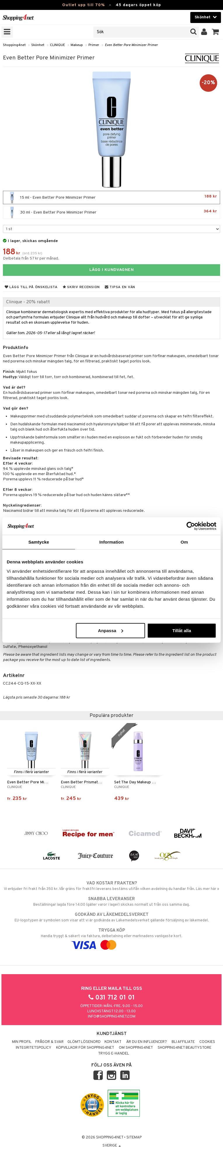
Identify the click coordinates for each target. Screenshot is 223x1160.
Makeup (77, 45)
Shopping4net (14, 45)
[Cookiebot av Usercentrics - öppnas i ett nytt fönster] (190, 526)
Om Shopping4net (136, 1048)
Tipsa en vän (120, 287)
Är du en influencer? (146, 1042)
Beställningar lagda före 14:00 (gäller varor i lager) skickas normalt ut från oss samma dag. (111, 901)
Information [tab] (111, 542)
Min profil (22, 1042)
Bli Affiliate (183, 1042)
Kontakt (112, 1042)
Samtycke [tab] (38, 542)
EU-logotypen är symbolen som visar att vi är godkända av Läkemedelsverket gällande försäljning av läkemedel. (111, 917)
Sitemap (134, 1137)
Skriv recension (81, 287)
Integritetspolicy (33, 1048)
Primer (93, 45)
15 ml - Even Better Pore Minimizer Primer (111, 197)
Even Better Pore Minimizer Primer (131, 45)
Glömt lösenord (84, 1042)
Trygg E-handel (113, 1053)
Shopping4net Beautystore (184, 1048)
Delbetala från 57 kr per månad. (31, 258)
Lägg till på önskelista (31, 287)
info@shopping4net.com (111, 1016)
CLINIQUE (57, 45)
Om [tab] (184, 542)
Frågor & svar (49, 1042)
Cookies (207, 1042)
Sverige (111, 1145)
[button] (216, 32)
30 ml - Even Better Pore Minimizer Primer (111, 212)
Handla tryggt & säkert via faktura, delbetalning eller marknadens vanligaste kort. (111, 938)
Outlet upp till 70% (83, 5)
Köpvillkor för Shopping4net (85, 1048)
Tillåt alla (182, 630)
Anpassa (110, 630)
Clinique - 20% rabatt (28, 302)
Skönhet (37, 45)
